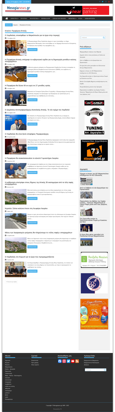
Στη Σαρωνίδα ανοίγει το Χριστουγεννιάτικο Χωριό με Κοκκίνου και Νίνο (93, 220)
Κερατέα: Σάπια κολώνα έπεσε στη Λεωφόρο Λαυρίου (26, 208)
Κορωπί (7, 362)
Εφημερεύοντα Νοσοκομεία (91, 362)
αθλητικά (71, 18)
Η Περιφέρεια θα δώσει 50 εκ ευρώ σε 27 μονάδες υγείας (27, 86)
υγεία (80, 18)
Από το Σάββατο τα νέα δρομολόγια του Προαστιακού (94, 188)
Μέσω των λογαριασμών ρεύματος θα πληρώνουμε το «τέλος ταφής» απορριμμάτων (38, 233)
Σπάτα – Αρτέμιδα (10, 369)
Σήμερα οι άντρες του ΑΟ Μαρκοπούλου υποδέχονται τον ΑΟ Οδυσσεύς (94, 174)
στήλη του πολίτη (59, 18)
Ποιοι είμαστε (35, 364)
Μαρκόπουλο (8, 367)
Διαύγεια (86, 364)
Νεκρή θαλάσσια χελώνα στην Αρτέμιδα (91, 87)
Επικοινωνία (34, 360)
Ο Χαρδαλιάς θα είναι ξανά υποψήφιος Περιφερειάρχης (27, 134)
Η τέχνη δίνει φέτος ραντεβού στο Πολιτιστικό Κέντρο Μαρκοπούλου (92, 235)
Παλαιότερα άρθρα (12, 281)
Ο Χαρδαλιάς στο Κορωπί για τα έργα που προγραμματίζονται (29, 257)
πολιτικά (23, 18)
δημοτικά (14, 18)
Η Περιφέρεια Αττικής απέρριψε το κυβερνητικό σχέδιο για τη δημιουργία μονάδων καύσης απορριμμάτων (40, 60)
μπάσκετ (7, 392)
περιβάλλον (45, 18)
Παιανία (7, 364)
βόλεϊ (6, 395)
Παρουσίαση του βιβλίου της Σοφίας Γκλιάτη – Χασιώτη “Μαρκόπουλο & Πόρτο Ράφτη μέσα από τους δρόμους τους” (93, 92)
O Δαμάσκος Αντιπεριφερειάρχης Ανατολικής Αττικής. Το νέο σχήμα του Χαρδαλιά (37, 110)
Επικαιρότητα (90, 18)
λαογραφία (8, 382)
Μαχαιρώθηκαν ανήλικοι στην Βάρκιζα (90, 52)
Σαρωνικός (8, 371)
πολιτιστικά (34, 18)
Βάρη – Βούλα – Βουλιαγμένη (13, 375)
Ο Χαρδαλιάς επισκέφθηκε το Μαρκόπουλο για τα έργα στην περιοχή (32, 35)
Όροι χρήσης (34, 362)
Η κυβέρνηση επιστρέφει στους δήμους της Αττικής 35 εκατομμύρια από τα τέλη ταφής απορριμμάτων (39, 183)
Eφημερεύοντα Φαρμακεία (91, 360)
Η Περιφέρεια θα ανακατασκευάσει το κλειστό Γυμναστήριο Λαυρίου (31, 158)
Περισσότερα (32, 49)
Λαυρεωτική (8, 373)
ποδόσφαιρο (8, 390)
